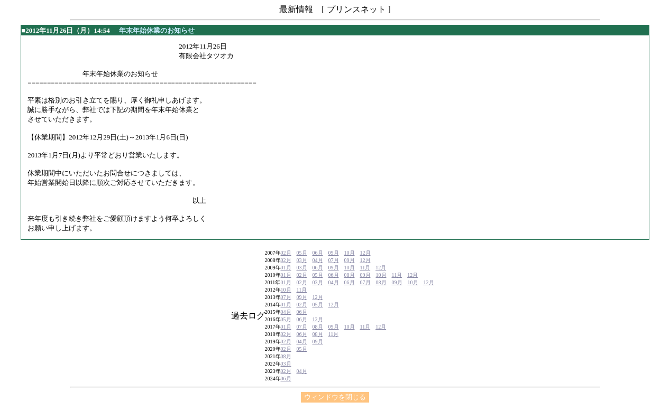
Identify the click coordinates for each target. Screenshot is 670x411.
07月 (333, 260)
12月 (365, 253)
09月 (333, 253)
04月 (318, 260)
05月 (302, 253)
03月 (302, 260)
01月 (286, 267)
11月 (365, 267)
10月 (349, 253)
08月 (349, 275)
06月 (318, 253)
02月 (286, 253)
